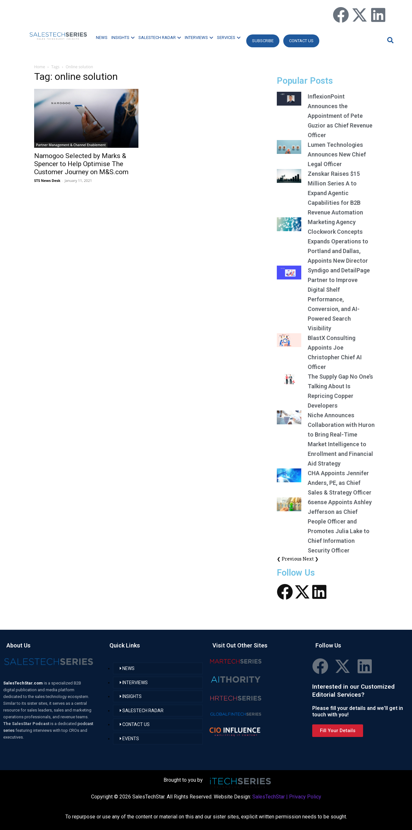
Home (39, 67)
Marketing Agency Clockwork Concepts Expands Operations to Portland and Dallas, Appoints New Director (338, 241)
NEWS (102, 37)
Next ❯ (311, 559)
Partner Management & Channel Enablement (71, 145)
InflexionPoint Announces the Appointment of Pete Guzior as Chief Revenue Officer (340, 115)
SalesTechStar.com (23, 683)
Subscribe (263, 40)
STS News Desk (47, 180)
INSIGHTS (123, 37)
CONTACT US (301, 40)
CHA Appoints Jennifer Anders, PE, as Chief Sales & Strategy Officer (339, 483)
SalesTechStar (268, 797)
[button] (389, 40)
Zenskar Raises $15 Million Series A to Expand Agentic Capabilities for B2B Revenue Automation (335, 193)
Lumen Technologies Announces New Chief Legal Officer (337, 154)
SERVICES (228, 37)
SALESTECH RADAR (159, 37)
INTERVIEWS (199, 37)
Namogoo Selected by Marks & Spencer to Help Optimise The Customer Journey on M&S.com (81, 164)
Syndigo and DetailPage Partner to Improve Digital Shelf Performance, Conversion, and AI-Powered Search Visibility (339, 299)
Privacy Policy (305, 797)
